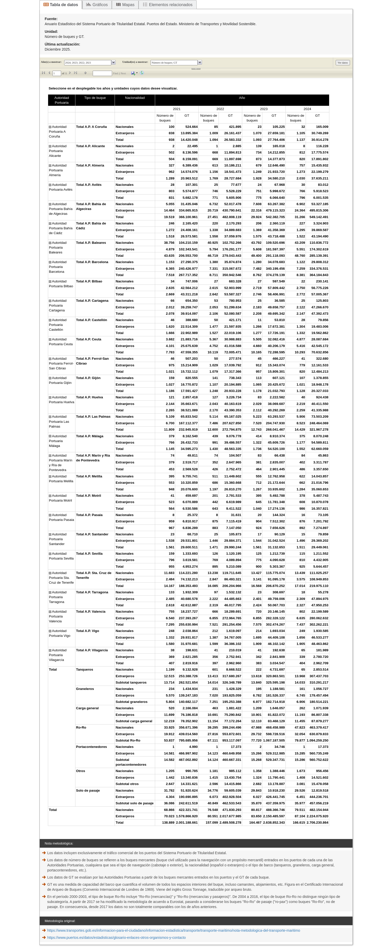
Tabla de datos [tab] (64, 5)
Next (123, 73)
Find (115, 73)
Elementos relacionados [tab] (171, 5)
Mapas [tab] (128, 5)
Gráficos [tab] (100, 5)
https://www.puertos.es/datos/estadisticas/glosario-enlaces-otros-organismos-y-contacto (116, 938)
